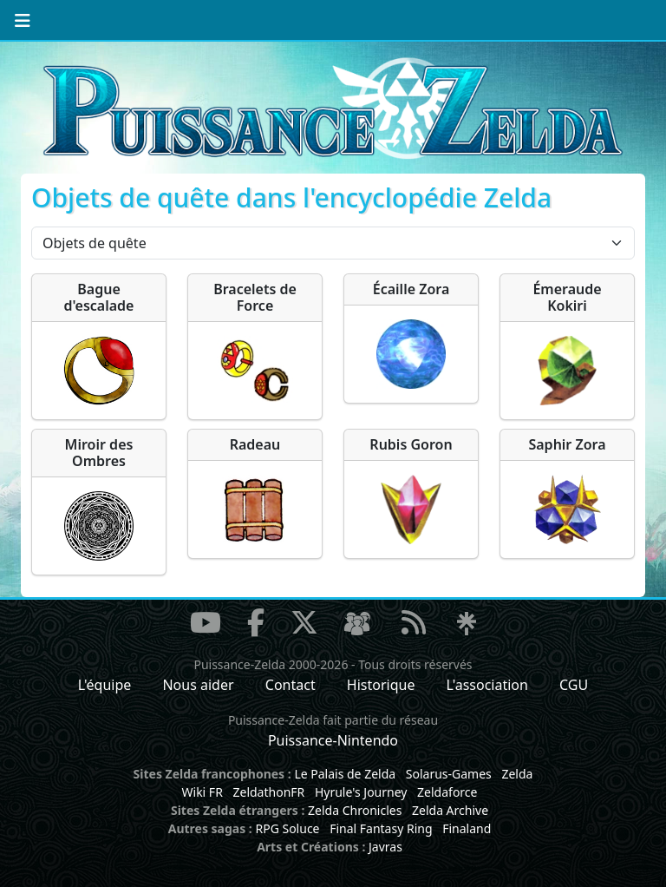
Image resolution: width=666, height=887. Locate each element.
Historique (381, 684)
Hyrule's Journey (361, 792)
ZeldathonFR (268, 792)
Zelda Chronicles (355, 810)
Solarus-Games (449, 773)
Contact (290, 684)
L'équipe (105, 684)
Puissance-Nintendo (333, 740)
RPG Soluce (287, 828)
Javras (385, 846)
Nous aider (197, 684)
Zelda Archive (450, 810)
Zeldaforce (447, 792)
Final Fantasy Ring (381, 828)
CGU (573, 684)
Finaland (466, 828)
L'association (487, 684)
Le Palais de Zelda (344, 773)
